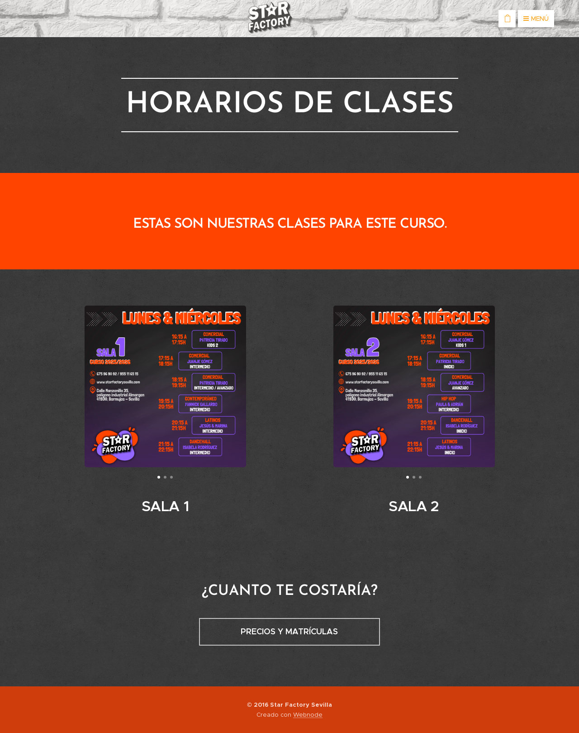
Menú (536, 18)
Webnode (308, 715)
